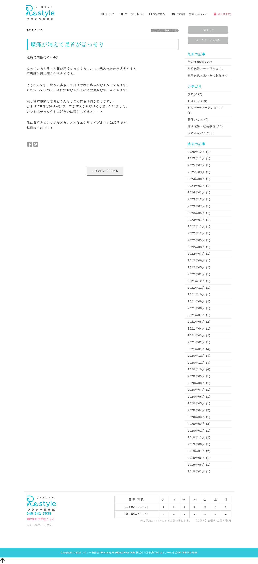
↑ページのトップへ (40, 525)
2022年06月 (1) (199, 260)
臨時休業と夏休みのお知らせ (208, 75)
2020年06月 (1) (199, 396)
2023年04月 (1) (199, 219)
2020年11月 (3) (199, 362)
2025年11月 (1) (199, 158)
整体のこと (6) (198, 119)
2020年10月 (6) (199, 369)
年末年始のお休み (200, 61)
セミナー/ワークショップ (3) (205, 110)
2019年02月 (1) (199, 471)
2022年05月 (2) (199, 267)
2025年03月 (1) (199, 172)
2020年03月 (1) (199, 417)
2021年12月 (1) (199, 281)
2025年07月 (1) (199, 165)
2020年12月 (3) (199, 355)
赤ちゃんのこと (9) (201, 133)
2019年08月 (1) (199, 444)
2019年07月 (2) (199, 451)
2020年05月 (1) (199, 403)
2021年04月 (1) (199, 328)
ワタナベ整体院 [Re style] (96, 552)
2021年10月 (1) (199, 294)
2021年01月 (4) (199, 349)
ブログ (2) (195, 94)
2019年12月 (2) (199, 437)
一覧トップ (207, 30)
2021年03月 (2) (199, 335)
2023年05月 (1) (199, 213)
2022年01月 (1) (199, 274)
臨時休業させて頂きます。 (206, 68)
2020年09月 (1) (199, 376)
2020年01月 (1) (199, 430)
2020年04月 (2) (199, 410)
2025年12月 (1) (199, 151)
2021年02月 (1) (199, 342)
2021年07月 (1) (199, 315)
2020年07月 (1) (199, 389)
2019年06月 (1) (199, 457)
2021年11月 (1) (199, 287)
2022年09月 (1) (199, 240)
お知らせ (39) (197, 101)
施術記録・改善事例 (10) (205, 126)
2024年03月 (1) (199, 185)
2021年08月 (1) (199, 308)
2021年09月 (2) (199, 301)
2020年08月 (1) (199, 383)
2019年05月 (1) (199, 464)
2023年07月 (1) (199, 206)
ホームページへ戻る (208, 40)
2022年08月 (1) (199, 247)
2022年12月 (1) (199, 226)
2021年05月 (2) (199, 321)
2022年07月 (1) (199, 253)
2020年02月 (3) (199, 423)
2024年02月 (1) (199, 192)
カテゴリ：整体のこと (164, 30)
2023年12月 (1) (199, 199)
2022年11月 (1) (199, 233)
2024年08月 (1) (199, 179)
